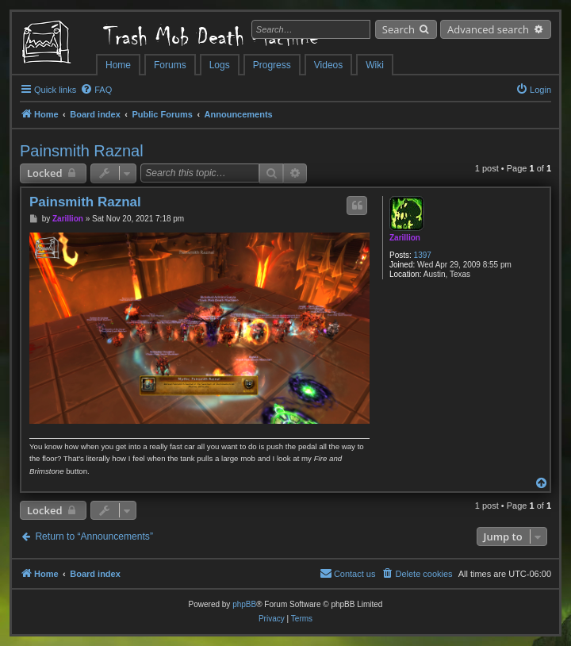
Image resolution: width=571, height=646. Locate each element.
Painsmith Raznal (82, 151)
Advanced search (488, 29)
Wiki (375, 65)
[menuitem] (96, 89)
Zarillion (404, 237)
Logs (219, 65)
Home (118, 65)
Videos (328, 65)
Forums (170, 65)
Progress (272, 65)
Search (398, 29)
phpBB (244, 604)
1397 (422, 255)
